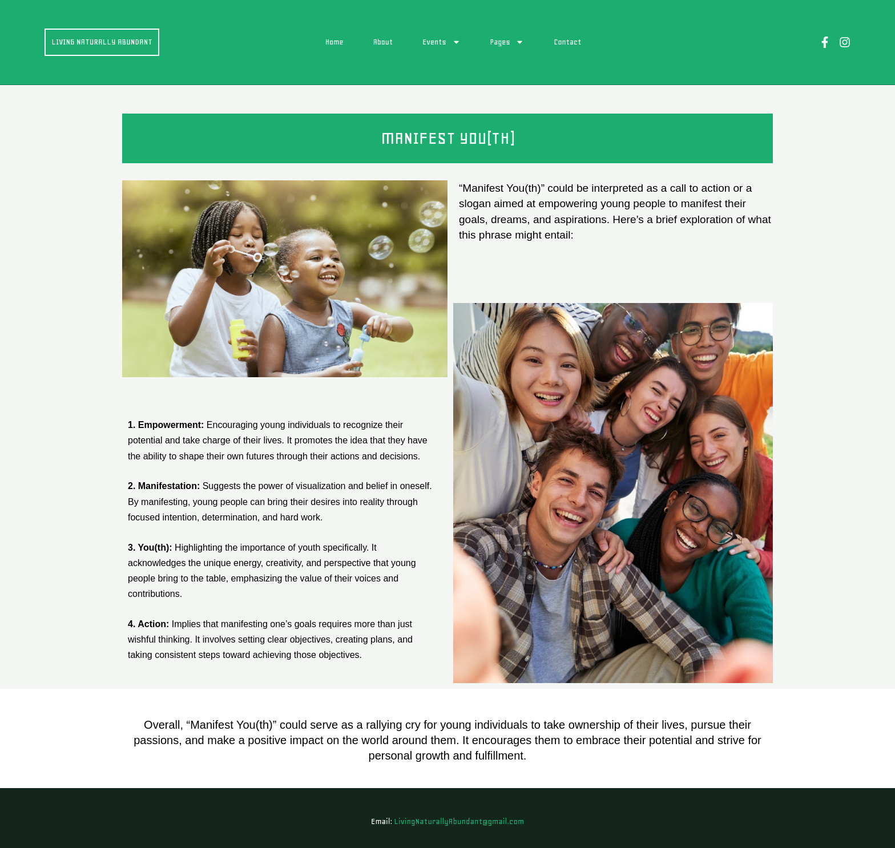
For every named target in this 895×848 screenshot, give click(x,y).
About (386, 42)
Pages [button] (510, 42)
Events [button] (443, 42)
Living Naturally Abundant (104, 42)
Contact (570, 42)
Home (337, 42)
